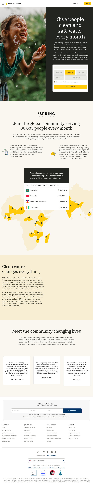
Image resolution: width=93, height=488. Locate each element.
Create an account (29, 427)
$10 (59, 72)
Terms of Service (63, 417)
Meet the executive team (53, 438)
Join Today (70, 87)
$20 (70, 72)
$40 (82, 72)
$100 (59, 78)
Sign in (75, 4)
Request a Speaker (74, 433)
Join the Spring (6, 430)
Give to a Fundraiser (8, 433)
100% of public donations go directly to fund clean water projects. (46, 468)
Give (3, 427)
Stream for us (28, 438)
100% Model (50, 430)
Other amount (76, 78)
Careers (48, 441)
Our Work (49, 427)
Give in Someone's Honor (9, 436)
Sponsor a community (8, 438)
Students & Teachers (30, 436)
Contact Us (72, 427)
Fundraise (27, 430)
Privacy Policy (53, 417)
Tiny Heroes (27, 433)
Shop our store (73, 438)
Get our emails (51, 456)
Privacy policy (41, 455)
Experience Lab (28, 441)
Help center (72, 430)
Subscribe (72, 411)
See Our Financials (51, 433)
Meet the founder (51, 436)
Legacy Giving (6, 441)
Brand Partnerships (74, 436)
